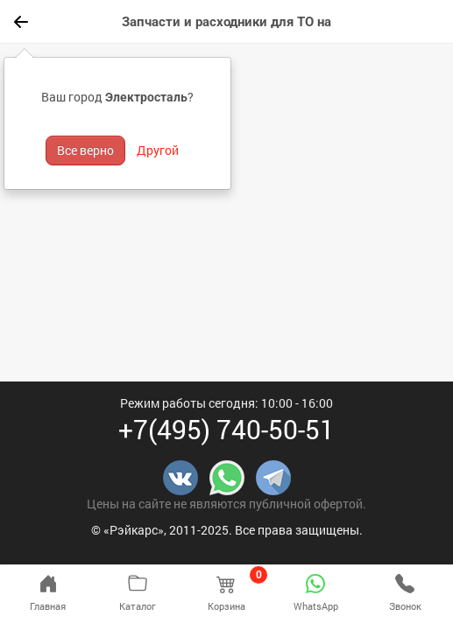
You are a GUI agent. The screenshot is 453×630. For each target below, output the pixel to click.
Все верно (85, 150)
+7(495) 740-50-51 (226, 429)
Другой (158, 150)
